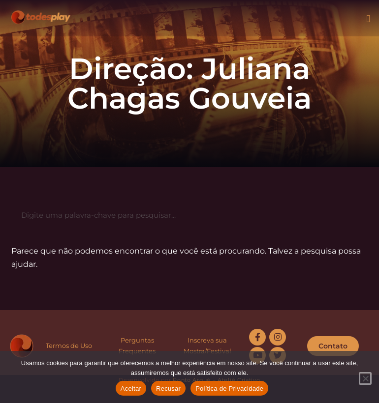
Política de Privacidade (229, 388)
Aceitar (131, 388)
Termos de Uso (69, 345)
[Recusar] (365, 378)
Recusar (168, 388)
